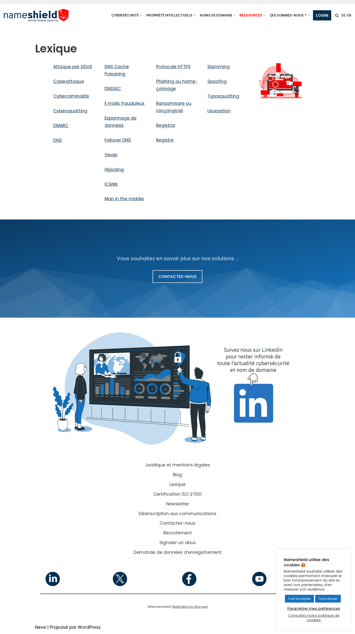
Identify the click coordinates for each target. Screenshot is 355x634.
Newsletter (177, 504)
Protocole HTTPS (173, 67)
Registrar (165, 125)
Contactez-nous (177, 523)
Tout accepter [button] (299, 598)
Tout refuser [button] (328, 598)
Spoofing (217, 81)
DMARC (60, 126)
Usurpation (219, 111)
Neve (40, 627)
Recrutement (177, 533)
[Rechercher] (337, 15)
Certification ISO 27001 (177, 494)
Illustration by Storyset (190, 606)
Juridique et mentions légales (177, 465)
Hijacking (114, 170)
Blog (177, 475)
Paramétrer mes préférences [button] (313, 608)
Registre (165, 140)
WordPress (89, 627)
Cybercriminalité (71, 96)
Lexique (178, 484)
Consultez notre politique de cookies (313, 617)
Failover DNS (118, 140)
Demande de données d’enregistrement (178, 552)
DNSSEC (113, 89)
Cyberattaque (68, 81)
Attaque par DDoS (72, 67)
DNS (57, 140)
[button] (141, 15)
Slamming (218, 67)
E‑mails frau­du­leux (124, 103)
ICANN (111, 184)
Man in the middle (124, 199)
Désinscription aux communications (177, 514)
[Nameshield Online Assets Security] (36, 15)
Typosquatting (223, 96)
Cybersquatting (70, 111)
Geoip (111, 155)
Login (322, 15)
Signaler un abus (177, 543)
